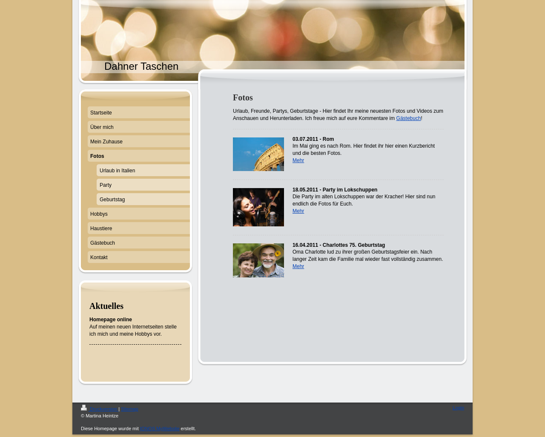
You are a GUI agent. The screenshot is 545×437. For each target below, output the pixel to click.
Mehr (298, 160)
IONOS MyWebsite (160, 428)
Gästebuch (408, 118)
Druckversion (99, 408)
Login (458, 407)
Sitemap (129, 408)
